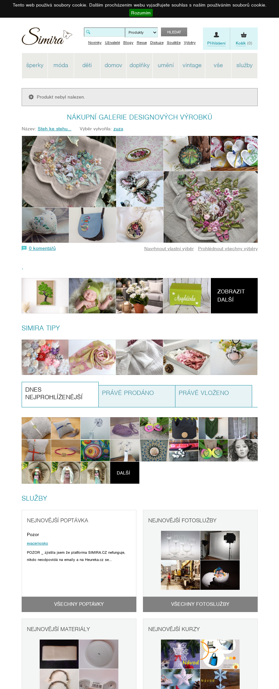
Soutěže (174, 42)
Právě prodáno (128, 393)
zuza (118, 129)
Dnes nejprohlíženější (54, 393)
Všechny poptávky (79, 604)
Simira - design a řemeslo (47, 38)
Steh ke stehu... (54, 129)
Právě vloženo (204, 393)
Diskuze (157, 42)
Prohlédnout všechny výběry (228, 248)
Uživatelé (112, 42)
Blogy (128, 42)
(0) (244, 43)
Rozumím (141, 13)
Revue (142, 42)
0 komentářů (42, 248)
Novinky (95, 42)
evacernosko (37, 543)
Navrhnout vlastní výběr (169, 248)
